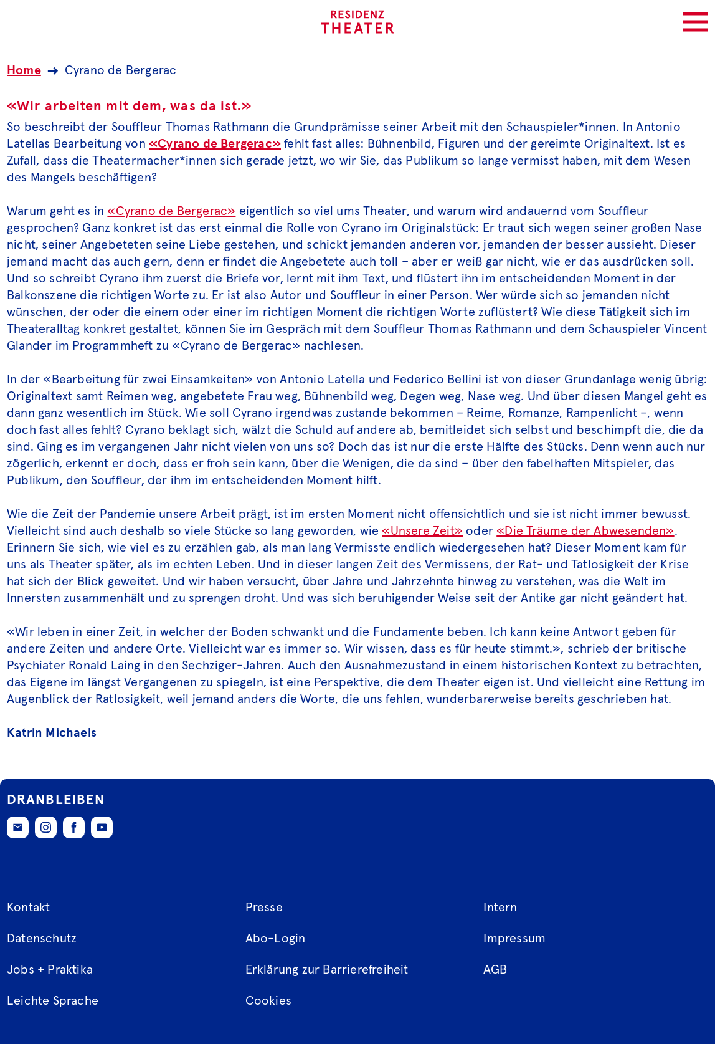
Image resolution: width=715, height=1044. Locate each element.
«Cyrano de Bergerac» (215, 144)
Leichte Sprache (52, 1001)
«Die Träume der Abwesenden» (585, 531)
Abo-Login (275, 938)
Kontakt (28, 907)
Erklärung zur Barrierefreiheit (327, 970)
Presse (264, 907)
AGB (495, 970)
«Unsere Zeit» (422, 531)
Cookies (268, 1001)
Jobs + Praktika (50, 970)
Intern (500, 907)
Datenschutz (42, 938)
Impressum (514, 938)
